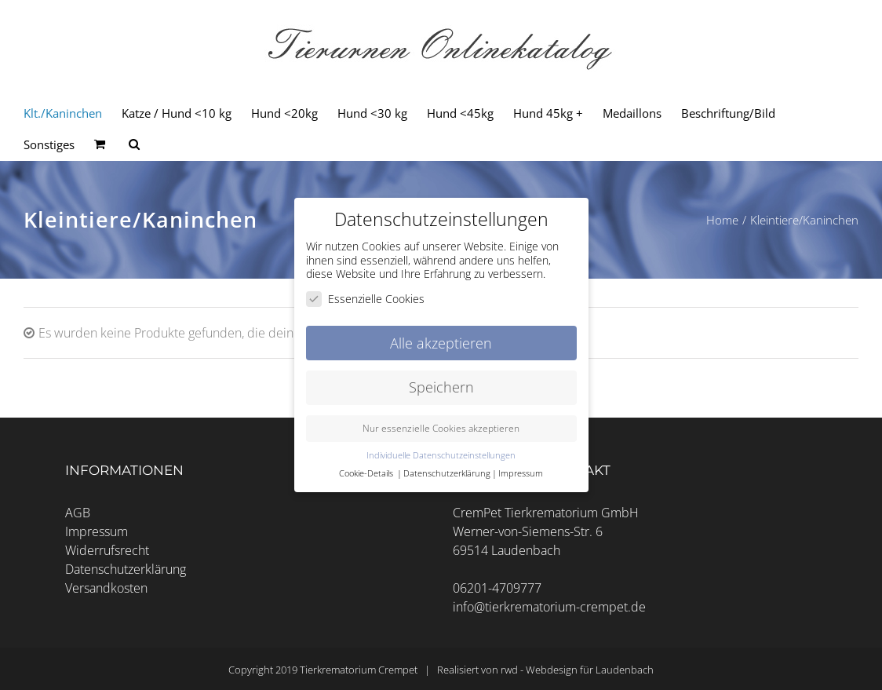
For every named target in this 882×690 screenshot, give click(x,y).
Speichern (441, 387)
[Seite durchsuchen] (134, 144)
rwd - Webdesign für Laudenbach (577, 670)
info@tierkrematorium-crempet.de (549, 606)
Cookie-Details (366, 473)
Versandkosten (106, 588)
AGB (77, 512)
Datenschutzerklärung (125, 569)
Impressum (96, 531)
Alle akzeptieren (441, 342)
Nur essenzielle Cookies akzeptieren (441, 428)
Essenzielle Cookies (365, 297)
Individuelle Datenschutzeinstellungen (441, 455)
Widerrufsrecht (107, 550)
